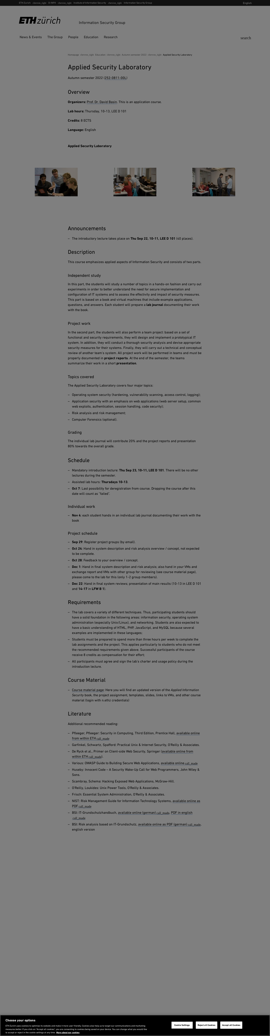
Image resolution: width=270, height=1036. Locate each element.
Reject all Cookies (206, 1025)
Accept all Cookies (231, 1025)
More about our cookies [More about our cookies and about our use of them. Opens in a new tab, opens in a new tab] (68, 1032)
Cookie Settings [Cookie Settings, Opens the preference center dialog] (182, 1025)
